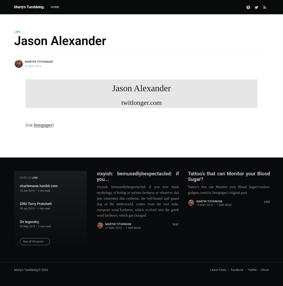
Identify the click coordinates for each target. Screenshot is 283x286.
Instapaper (43, 124)
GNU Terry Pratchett (36, 204)
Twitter (252, 269)
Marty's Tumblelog (29, 7)
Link (17, 31)
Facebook (237, 269)
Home (55, 7)
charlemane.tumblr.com (39, 186)
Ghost (265, 269)
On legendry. (30, 222)
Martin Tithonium (39, 61)
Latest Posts (218, 269)
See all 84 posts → (35, 241)
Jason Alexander (141, 95)
